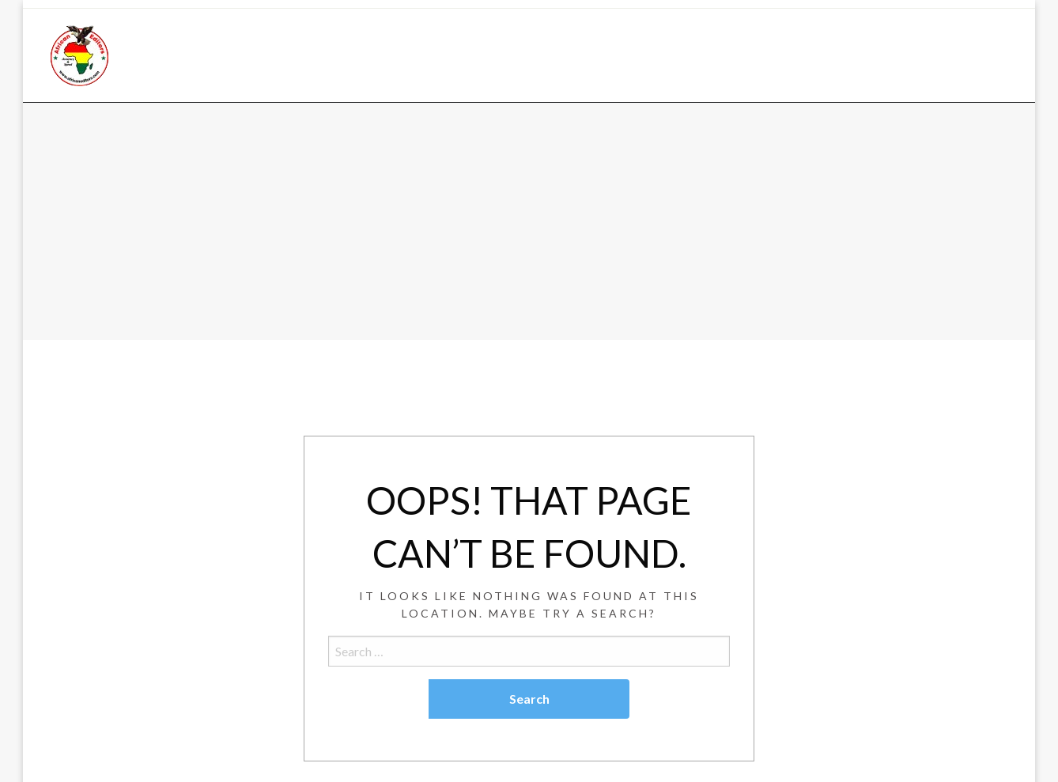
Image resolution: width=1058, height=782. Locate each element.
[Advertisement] (529, 221)
